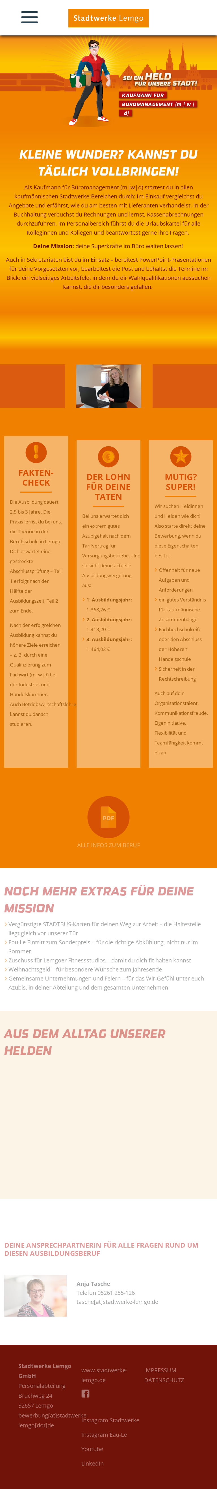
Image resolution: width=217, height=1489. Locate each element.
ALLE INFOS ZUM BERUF (108, 845)
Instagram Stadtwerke (110, 1420)
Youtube (92, 1449)
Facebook (87, 1400)
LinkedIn (92, 1463)
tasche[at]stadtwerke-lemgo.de (117, 1302)
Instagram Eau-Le (104, 1434)
